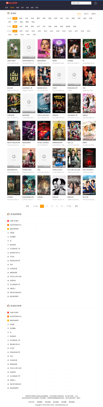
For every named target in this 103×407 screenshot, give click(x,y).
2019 (63, 31)
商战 (21, 22)
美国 (49, 26)
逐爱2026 (71, 197)
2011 (28, 34)
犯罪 (55, 18)
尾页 (76, 206)
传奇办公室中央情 (14, 276)
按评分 (94, 14)
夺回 (84, 88)
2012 (22, 34)
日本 (44, 26)
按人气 (86, 14)
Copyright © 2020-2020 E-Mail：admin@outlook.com (51, 405)
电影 (17, 7)
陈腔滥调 (10, 88)
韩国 (26, 26)
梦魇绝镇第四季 (57, 142)
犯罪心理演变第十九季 (90, 170)
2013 (16, 34)
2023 (39, 31)
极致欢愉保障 (41, 60)
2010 (34, 34)
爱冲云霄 (85, 197)
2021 (51, 31)
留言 (37, 7)
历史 (79, 18)
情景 (15, 22)
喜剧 (44, 18)
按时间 (79, 14)
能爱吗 (85, 142)
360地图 (63, 402)
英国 (61, 26)
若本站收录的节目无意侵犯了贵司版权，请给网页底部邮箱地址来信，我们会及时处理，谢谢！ (51, 398)
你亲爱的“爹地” (27, 170)
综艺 (22, 7)
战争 (84, 18)
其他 (33, 22)
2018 (70, 31)
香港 (32, 26)
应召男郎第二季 (27, 88)
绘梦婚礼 (40, 197)
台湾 (38, 26)
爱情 (38, 18)
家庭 (49, 18)
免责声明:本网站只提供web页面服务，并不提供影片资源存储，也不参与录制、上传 (51, 396)
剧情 (20, 18)
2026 (20, 31)
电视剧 (12, 7)
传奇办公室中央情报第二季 (45, 115)
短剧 (32, 7)
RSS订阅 (31, 402)
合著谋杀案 (10, 115)
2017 (76, 31)
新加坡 (68, 26)
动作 (61, 18)
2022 (45, 31)
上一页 (35, 206)
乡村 (9, 22)
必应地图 (56, 402)
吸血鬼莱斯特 (26, 142)
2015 (88, 31)
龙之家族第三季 (72, 115)
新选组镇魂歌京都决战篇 (30, 197)
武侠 (32, 18)
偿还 (38, 170)
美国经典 (55, 115)
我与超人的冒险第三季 (44, 142)
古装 (26, 18)
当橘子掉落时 (11, 60)
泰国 (55, 26)
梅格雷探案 (25, 115)
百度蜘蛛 (39, 402)
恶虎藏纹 (70, 60)
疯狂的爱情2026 (12, 170)
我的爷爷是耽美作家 (13, 142)
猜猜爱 (55, 60)
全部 (14, 18)
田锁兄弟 (55, 197)
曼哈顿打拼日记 (42, 88)
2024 (33, 31)
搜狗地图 (72, 402)
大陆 (20, 26)
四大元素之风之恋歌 (74, 170)
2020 (57, 31)
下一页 (69, 206)
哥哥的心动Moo (57, 170)
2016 (82, 31)
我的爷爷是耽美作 (14, 292)
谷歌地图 (47, 402)
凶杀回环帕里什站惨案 (29, 60)
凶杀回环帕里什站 (14, 225)
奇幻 (67, 18)
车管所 (55, 88)
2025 (27, 31)
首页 (6, 7)
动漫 (27, 7)
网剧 (27, 22)
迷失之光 (70, 142)
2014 (9, 34)
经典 (90, 18)
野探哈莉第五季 (72, 88)
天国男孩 (10, 197)
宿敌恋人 (85, 115)
